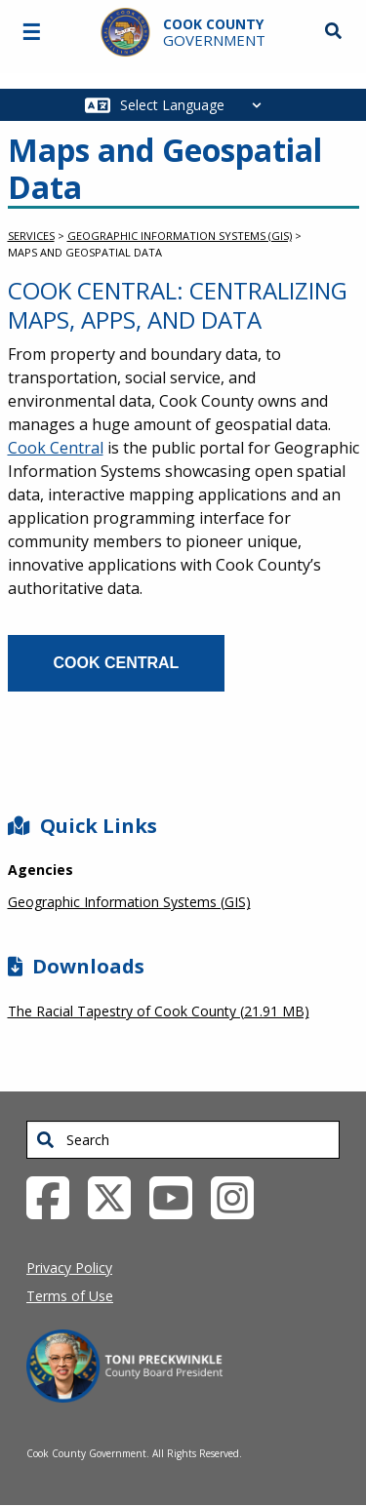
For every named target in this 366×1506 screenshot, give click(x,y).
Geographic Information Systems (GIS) (179, 235)
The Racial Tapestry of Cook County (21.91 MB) (158, 1011)
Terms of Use (69, 1296)
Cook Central (55, 447)
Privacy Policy (69, 1267)
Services (31, 235)
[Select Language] (195, 105)
